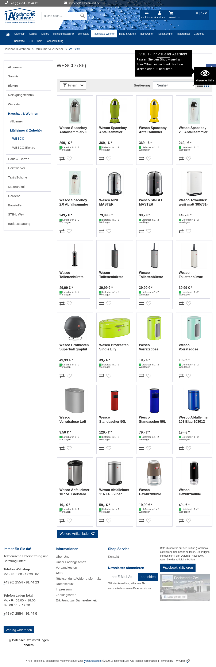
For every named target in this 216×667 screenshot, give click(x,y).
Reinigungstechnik (63, 33)
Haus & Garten (127, 33)
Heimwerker (147, 33)
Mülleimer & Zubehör (49, 49)
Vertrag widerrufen (19, 630)
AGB (59, 573)
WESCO (18, 138)
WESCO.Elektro (23, 147)
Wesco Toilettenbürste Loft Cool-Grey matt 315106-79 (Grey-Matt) (151, 275)
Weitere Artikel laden (78, 534)
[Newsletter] (121, 577)
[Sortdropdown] (174, 85)
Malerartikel (183, 33)
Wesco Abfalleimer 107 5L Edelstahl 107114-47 (74, 492)
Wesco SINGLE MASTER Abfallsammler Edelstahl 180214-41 (153, 202)
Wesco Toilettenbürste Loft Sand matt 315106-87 (191, 275)
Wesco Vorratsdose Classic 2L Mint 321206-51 (191, 347)
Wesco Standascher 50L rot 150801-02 (112, 420)
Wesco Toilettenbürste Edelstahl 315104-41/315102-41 (73, 275)
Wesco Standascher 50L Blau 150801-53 (152, 420)
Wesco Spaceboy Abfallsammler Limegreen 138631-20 (114, 130)
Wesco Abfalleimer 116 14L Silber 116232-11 (114, 492)
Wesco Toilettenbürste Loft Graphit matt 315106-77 (113, 275)
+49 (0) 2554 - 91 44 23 (21, 582)
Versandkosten (66, 567)
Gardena (199, 33)
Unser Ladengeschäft (71, 562)
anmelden (148, 577)
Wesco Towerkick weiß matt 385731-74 (193, 202)
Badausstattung (54, 41)
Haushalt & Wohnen (104, 33)
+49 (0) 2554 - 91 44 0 (20, 613)
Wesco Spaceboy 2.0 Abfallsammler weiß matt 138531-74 (73, 202)
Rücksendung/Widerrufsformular (79, 578)
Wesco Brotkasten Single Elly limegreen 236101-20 (113, 347)
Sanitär (33, 33)
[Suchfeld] (60, 16)
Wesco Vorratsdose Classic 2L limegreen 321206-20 (153, 347)
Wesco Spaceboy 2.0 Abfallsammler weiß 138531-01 (193, 130)
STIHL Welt (35, 41)
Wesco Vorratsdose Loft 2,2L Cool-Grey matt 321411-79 (72, 420)
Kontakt (113, 556)
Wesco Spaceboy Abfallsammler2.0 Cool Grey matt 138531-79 (73, 130)
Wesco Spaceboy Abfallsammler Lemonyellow (153, 130)
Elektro (45, 33)
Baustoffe (19, 41)
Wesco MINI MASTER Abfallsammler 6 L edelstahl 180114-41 (113, 202)
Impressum (64, 589)
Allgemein (19, 33)
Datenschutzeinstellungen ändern (29, 642)
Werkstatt (83, 33)
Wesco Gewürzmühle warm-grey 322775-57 (154, 492)
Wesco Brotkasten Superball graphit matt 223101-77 (74, 347)
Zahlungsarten (66, 595)
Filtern (73, 85)
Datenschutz (65, 584)
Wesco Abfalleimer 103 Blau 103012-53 (194, 420)
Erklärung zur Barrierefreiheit (76, 600)
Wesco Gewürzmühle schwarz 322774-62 (194, 492)
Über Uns (62, 556)
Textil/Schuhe (165, 33)
